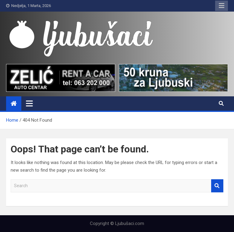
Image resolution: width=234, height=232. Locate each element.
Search (217, 185)
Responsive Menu (221, 6)
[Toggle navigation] (29, 103)
